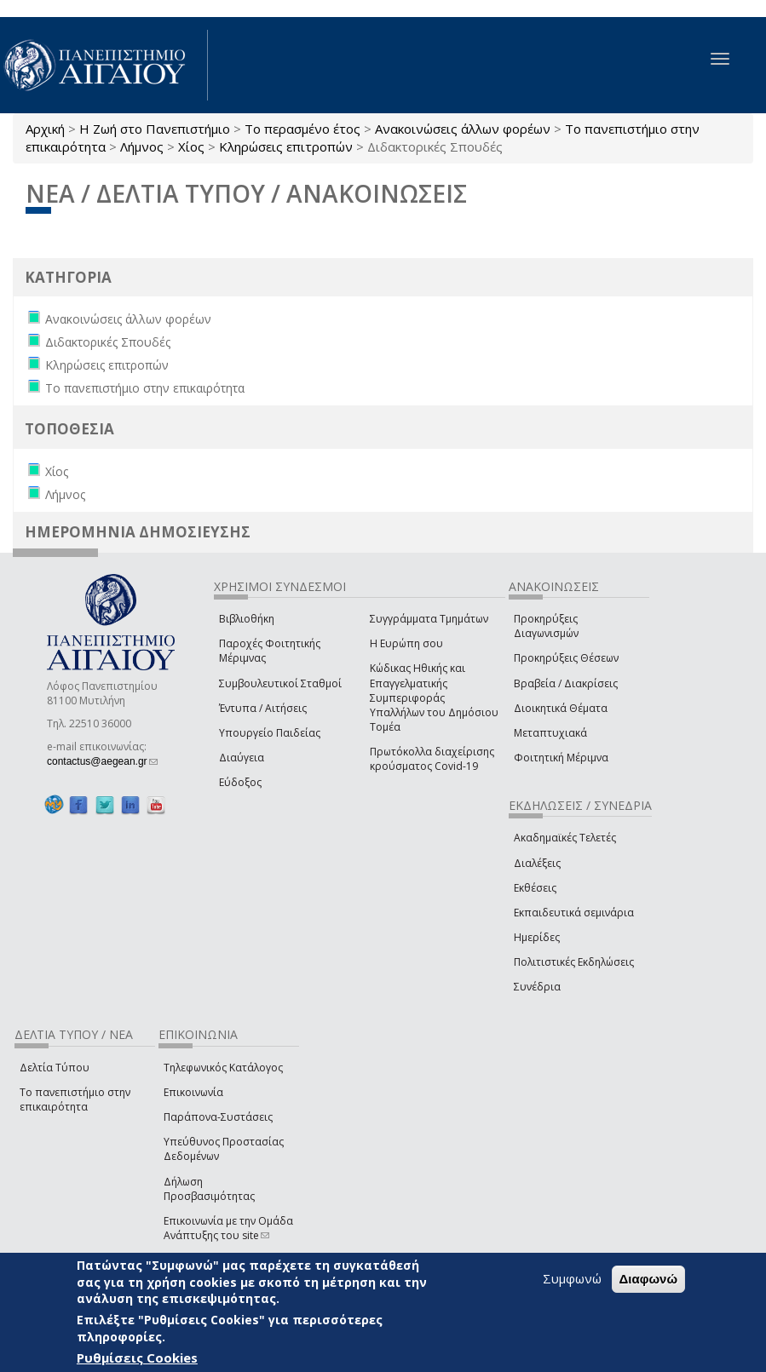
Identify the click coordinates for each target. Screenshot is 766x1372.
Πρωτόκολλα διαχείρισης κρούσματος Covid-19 (432, 758)
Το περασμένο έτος (302, 128)
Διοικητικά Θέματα (561, 708)
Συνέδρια (537, 986)
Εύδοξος (240, 782)
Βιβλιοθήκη (246, 618)
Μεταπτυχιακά (550, 733)
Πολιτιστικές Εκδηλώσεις (574, 962)
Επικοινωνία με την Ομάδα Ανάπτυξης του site (228, 1228)
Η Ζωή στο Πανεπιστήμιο (154, 128)
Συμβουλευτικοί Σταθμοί (280, 683)
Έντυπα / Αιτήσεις (263, 708)
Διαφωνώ (648, 1279)
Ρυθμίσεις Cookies (137, 1357)
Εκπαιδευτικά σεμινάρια (574, 912)
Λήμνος (142, 146)
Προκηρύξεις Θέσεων (566, 658)
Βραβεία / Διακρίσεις (566, 683)
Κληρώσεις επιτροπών (286, 146)
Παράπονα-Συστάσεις (218, 1117)
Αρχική (45, 128)
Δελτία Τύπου (54, 1067)
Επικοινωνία (193, 1092)
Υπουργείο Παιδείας (269, 733)
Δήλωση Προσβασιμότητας (209, 1188)
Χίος (191, 146)
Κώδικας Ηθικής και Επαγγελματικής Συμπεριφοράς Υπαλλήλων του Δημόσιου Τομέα (434, 697)
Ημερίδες (537, 937)
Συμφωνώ (572, 1278)
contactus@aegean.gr (102, 761)
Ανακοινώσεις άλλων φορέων (462, 128)
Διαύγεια (241, 757)
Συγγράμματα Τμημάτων (429, 618)
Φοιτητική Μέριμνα (561, 757)
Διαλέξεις (537, 863)
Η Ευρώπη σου (406, 643)
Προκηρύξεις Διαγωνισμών (546, 625)
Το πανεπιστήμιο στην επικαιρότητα (75, 1099)
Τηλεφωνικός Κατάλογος (223, 1067)
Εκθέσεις (535, 888)
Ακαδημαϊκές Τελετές (565, 837)
